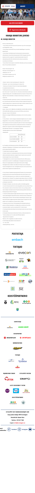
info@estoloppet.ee (19, 423)
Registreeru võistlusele (19, 30)
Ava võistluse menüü (16, 23)
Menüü (22, 6)
